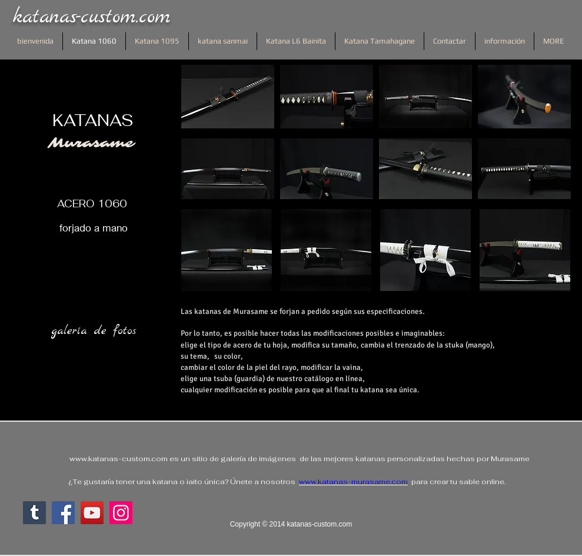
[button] (227, 96)
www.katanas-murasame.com (353, 481)
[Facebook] (63, 512)
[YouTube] (92, 512)
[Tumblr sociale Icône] (34, 512)
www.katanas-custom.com (118, 459)
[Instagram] (120, 512)
